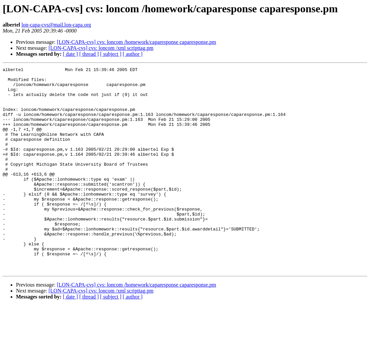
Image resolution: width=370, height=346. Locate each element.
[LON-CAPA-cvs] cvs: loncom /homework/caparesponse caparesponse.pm (136, 42)
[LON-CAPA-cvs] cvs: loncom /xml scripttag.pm (101, 48)
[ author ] (133, 54)
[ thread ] (89, 54)
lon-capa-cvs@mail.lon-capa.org (56, 25)
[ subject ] (110, 54)
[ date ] (70, 54)
